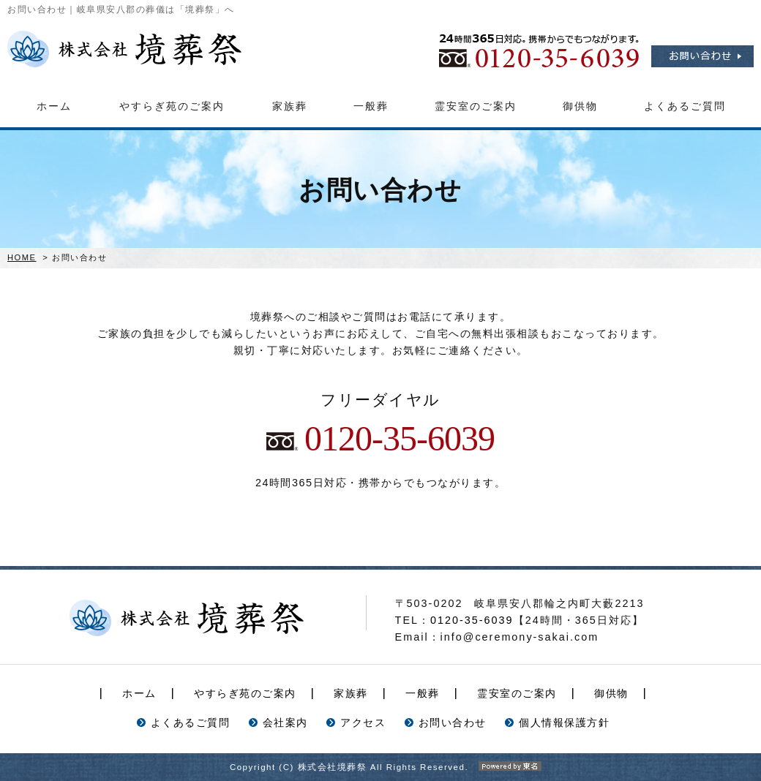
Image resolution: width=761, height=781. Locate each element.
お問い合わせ (453, 722)
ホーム (54, 106)
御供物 (580, 106)
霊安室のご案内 (476, 106)
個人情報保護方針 (564, 722)
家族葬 (289, 106)
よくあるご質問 (685, 106)
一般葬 (371, 106)
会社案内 (285, 722)
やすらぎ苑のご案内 (172, 106)
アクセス (363, 722)
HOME (22, 257)
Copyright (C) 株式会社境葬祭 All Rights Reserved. (380, 767)
